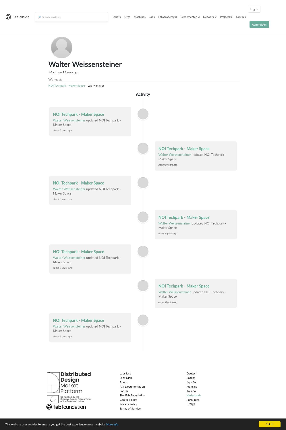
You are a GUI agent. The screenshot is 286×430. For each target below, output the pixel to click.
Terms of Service (130, 408)
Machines (140, 16)
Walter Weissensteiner (69, 120)
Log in (254, 9)
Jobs (152, 16)
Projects (226, 16)
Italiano (191, 391)
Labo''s (117, 16)
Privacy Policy (128, 404)
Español (191, 382)
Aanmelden (259, 24)
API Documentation (132, 386)
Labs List (125, 373)
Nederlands (193, 395)
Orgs (127, 16)
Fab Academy (167, 16)
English (191, 377)
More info (112, 424)
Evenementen (190, 16)
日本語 (190, 404)
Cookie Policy (128, 399)
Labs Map (126, 377)
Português (192, 399)
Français (191, 386)
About (124, 382)
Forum (241, 16)
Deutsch (191, 373)
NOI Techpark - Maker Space (66, 85)
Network (209, 16)
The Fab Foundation (132, 395)
